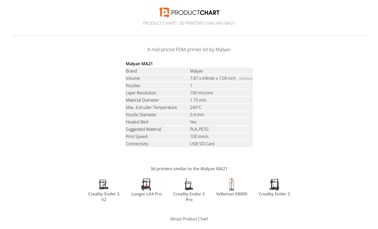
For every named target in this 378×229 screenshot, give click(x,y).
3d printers (191, 23)
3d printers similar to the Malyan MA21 (189, 169)
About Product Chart (189, 219)
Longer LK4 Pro (146, 187)
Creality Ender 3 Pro (189, 189)
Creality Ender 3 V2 (103, 189)
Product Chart (159, 23)
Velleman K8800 (231, 187)
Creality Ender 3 (274, 187)
